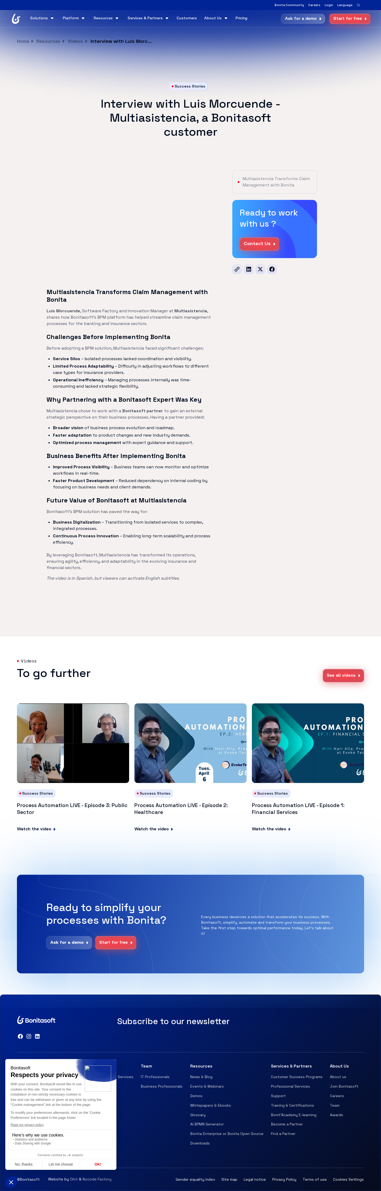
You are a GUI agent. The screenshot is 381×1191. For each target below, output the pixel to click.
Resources (48, 41)
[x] (260, 269)
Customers (186, 18)
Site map (229, 1179)
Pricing (241, 18)
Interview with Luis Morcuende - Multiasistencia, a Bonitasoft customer (122, 41)
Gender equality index (195, 1179)
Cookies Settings (348, 1179)
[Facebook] (272, 269)
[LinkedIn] (248, 269)
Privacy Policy (284, 1179)
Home (23, 41)
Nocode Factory (97, 1179)
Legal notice (255, 1179)
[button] (344, 5)
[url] (237, 269)
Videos (75, 41)
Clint (74, 1179)
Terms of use (315, 1179)
